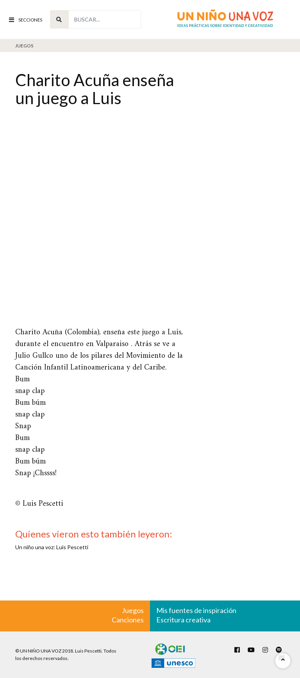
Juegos (24, 46)
